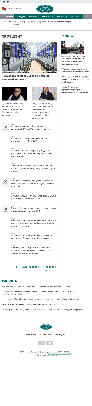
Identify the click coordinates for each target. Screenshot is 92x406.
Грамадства (61, 17)
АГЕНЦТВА (60, 334)
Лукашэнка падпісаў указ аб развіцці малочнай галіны (26, 77)
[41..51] (48, 271)
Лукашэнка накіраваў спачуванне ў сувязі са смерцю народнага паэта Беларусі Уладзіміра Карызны (32, 184)
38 (50, 267)
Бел (9, 16)
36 (44, 267)
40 (56, 267)
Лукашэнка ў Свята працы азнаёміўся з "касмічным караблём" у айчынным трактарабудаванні (73, 60)
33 (36, 267)
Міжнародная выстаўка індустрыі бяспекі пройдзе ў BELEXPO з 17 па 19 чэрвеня (75, 79)
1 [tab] (74, 280)
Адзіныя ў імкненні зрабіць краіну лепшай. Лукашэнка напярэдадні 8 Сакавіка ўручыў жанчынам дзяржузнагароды (31, 250)
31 (30, 267)
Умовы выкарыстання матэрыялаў (59, 354)
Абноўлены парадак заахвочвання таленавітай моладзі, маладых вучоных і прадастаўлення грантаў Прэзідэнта (33, 223)
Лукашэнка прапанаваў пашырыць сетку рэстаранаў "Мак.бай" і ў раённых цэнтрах (31, 127)
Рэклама (31, 334)
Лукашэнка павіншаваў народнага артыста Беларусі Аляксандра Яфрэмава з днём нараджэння (12, 109)
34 (39, 267)
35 (42, 267)
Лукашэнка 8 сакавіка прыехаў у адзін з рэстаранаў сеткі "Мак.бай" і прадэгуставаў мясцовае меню (31, 153)
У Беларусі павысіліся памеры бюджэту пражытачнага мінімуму (75, 70)
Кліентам (45, 334)
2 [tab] (79, 280)
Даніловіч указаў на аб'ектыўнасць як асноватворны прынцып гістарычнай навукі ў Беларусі (40, 299)
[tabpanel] (44, 299)
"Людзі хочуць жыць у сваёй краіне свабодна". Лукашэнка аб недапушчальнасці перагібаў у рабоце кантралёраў (43, 111)
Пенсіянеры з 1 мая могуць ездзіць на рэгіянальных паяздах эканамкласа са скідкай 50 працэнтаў (43, 310)
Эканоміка (47, 17)
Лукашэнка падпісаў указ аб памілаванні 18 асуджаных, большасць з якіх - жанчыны (31, 236)
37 (47, 267)
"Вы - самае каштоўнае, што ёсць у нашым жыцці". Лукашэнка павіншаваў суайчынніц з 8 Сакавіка (33, 169)
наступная (56, 270)
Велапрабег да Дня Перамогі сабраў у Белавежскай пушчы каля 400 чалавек (34, 304)
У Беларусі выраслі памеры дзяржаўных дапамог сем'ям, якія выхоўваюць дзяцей (36, 286)
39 (53, 267)
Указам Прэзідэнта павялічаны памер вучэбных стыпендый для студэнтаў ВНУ (33, 209)
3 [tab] (84, 280)
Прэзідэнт (21, 17)
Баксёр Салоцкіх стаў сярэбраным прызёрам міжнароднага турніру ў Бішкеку (74, 89)
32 (33, 267)
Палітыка (34, 17)
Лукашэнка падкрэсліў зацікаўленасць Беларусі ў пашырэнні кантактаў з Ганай (33, 197)
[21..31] (25, 267)
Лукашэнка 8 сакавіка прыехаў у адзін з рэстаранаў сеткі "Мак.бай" (30, 139)
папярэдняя (16, 267)
